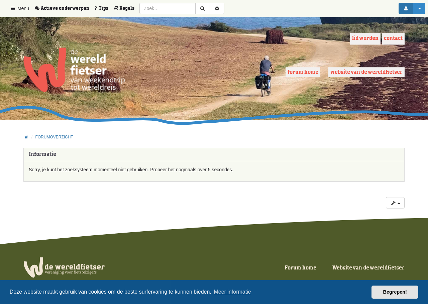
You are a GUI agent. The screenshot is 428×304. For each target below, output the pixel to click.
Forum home (303, 72)
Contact (393, 38)
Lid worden (365, 38)
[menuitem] (64, 8)
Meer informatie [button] (232, 292)
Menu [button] (19, 8)
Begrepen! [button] (395, 292)
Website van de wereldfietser (366, 72)
